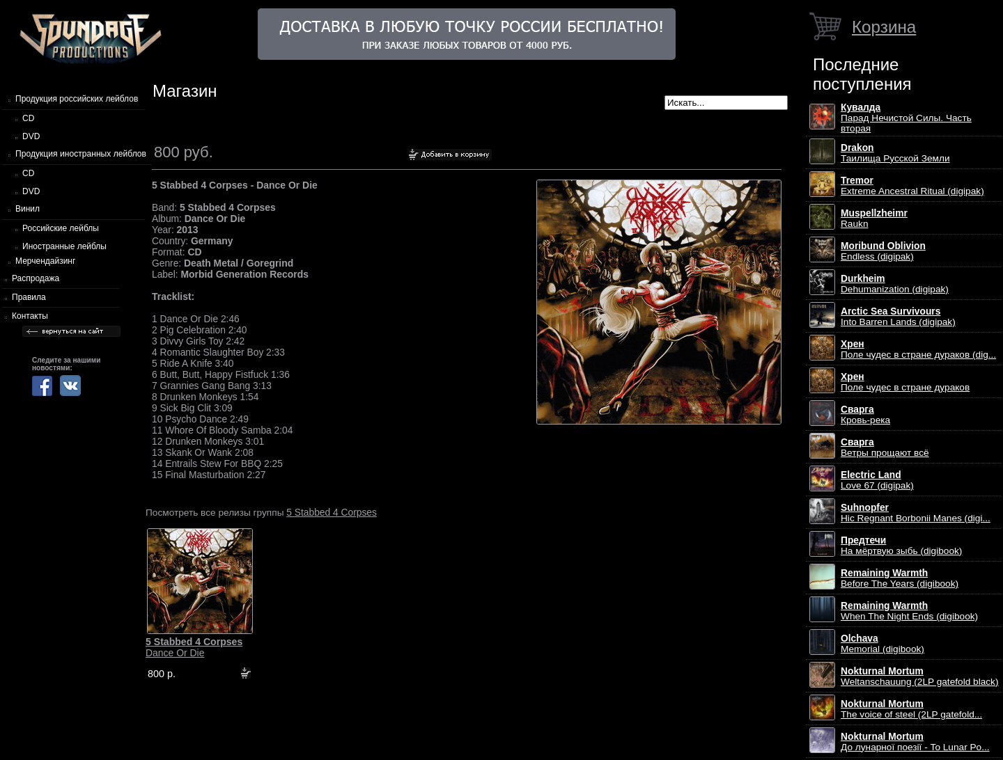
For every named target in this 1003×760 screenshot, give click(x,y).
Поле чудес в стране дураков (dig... (918, 349)
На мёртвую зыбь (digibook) (901, 545)
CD (28, 118)
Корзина (884, 26)
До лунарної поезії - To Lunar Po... (915, 741)
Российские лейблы (60, 228)
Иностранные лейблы (64, 246)
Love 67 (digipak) (877, 480)
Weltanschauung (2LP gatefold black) (920, 676)
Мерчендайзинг (45, 261)
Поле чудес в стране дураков (905, 382)
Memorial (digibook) (882, 643)
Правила (29, 297)
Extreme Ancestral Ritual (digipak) (912, 185)
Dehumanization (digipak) (895, 284)
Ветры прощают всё (885, 447)
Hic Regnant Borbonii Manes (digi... (915, 512)
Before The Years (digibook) (899, 578)
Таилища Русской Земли (895, 153)
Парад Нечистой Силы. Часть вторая (906, 118)
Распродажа (35, 278)
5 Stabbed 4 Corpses (331, 512)
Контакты (30, 316)
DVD (31, 136)
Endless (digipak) (883, 251)
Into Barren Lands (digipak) (898, 316)
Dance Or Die (194, 647)
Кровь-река (865, 414)
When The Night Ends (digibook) (909, 611)
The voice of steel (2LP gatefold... (911, 709)
